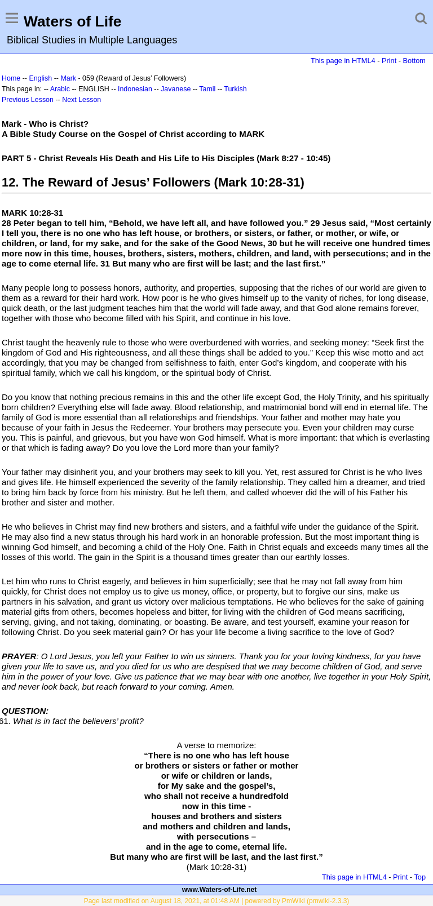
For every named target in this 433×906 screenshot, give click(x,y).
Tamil (207, 89)
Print (389, 60)
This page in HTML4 (343, 60)
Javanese (176, 89)
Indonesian (135, 89)
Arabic (60, 89)
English (40, 78)
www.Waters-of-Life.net (219, 890)
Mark (68, 78)
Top (420, 877)
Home (11, 78)
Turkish (235, 89)
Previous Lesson (28, 100)
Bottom (414, 60)
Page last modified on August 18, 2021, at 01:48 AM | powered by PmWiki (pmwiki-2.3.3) (217, 901)
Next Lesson (81, 100)
